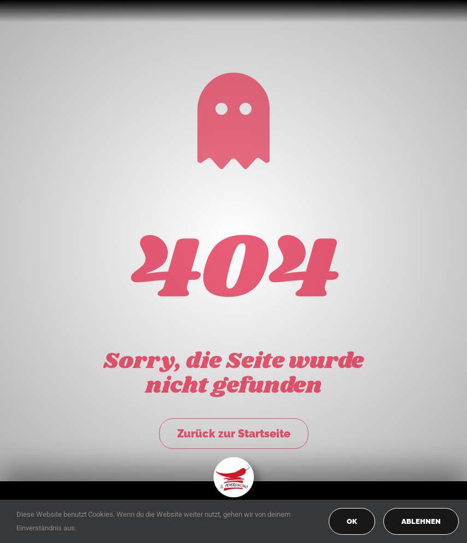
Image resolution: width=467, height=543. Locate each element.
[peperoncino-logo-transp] (233, 461)
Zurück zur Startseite (233, 432)
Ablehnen (421, 521)
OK (352, 521)
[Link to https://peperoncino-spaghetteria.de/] (233, 119)
